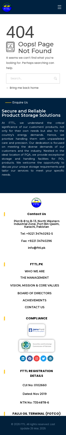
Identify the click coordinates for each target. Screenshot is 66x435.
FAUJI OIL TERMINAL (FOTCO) (36, 413)
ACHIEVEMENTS (34, 300)
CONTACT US (35, 307)
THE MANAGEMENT (34, 277)
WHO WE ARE (35, 271)
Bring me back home (22, 88)
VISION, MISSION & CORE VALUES (34, 285)
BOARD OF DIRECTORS (35, 293)
